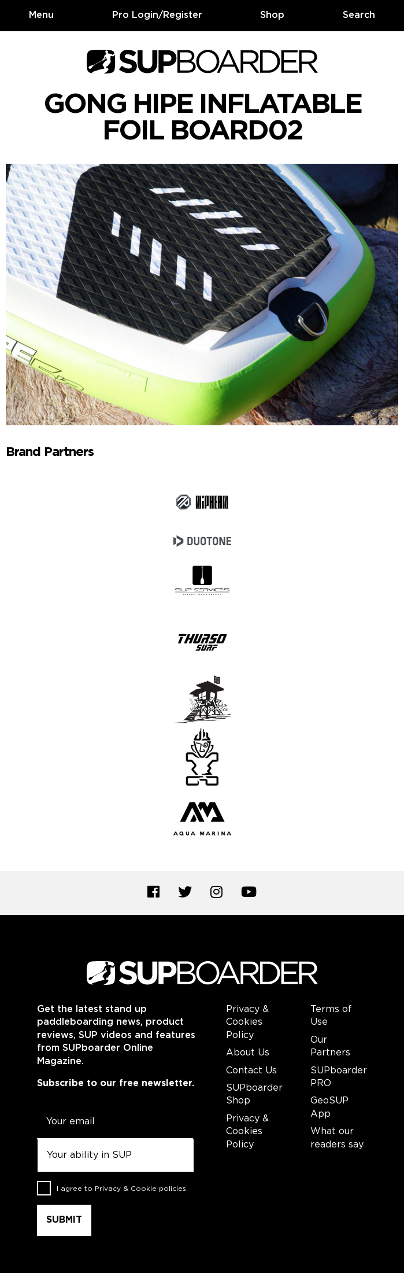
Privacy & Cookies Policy (247, 1022)
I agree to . (122, 1188)
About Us (247, 1052)
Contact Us (251, 1070)
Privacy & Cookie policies (140, 1188)
